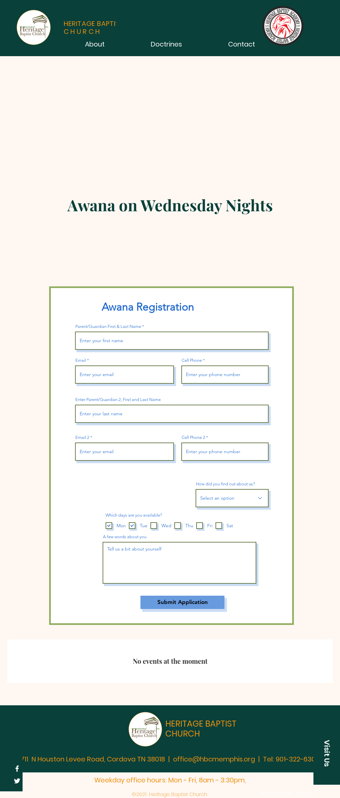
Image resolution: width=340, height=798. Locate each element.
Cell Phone (192, 360)
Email (80, 360)
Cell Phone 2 (193, 437)
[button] (326, 753)
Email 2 (82, 437)
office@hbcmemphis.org (214, 759)
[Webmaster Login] (286, 793)
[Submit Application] (182, 602)
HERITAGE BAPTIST (200, 724)
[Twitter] (17, 781)
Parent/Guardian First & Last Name (108, 326)
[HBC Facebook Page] (17, 768)
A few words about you (124, 537)
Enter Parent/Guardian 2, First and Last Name (118, 399)
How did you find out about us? (225, 484)
